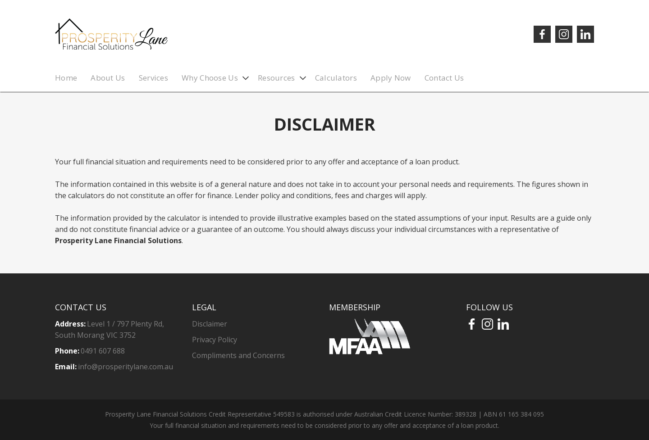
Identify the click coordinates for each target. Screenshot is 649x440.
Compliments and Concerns (238, 355)
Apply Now (390, 78)
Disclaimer (209, 324)
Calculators (336, 78)
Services (153, 78)
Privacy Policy (214, 340)
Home (66, 78)
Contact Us (444, 78)
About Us (108, 78)
